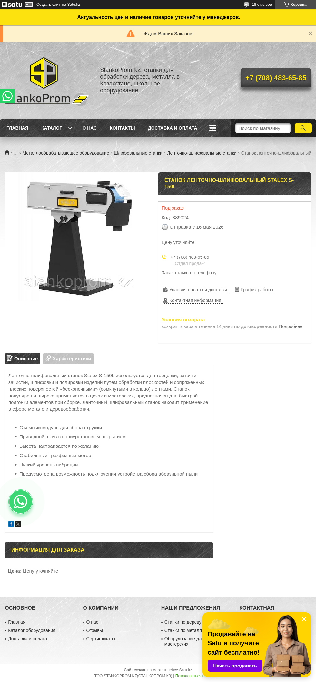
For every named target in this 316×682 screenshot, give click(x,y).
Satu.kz (185, 670)
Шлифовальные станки (138, 152)
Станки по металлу (184, 630)
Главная (17, 128)
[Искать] (303, 128)
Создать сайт (48, 4)
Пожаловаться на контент (198, 676)
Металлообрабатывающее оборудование (66, 152)
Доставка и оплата (172, 128)
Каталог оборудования (31, 630)
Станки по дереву (183, 622)
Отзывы (94, 630)
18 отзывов (262, 4)
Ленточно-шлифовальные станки (201, 152)
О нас (89, 128)
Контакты (122, 128)
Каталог (51, 128)
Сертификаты (100, 638)
